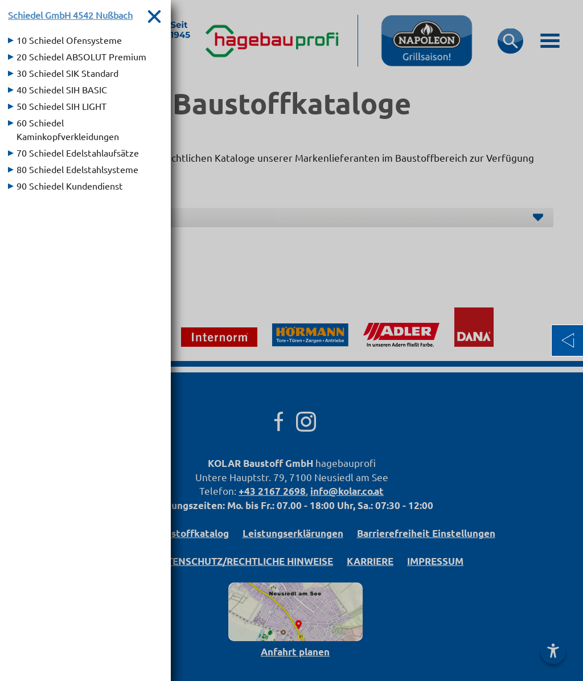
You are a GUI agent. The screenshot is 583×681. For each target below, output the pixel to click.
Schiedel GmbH (70, 14)
